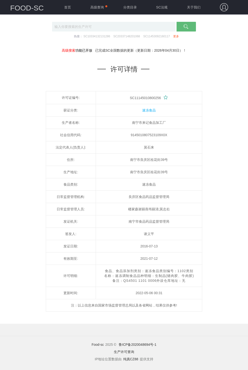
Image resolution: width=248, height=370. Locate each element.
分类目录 (130, 7)
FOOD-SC (27, 8)
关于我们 (194, 7)
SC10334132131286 (96, 36)
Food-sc (98, 344)
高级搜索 (68, 50)
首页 (67, 7)
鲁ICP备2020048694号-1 (137, 344)
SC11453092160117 (156, 36)
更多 (176, 36)
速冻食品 (149, 110)
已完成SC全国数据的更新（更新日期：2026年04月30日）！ (140, 50)
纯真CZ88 (130, 359)
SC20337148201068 (126, 36)
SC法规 (162, 7)
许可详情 (124, 69)
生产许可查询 (124, 352)
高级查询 (97, 7)
